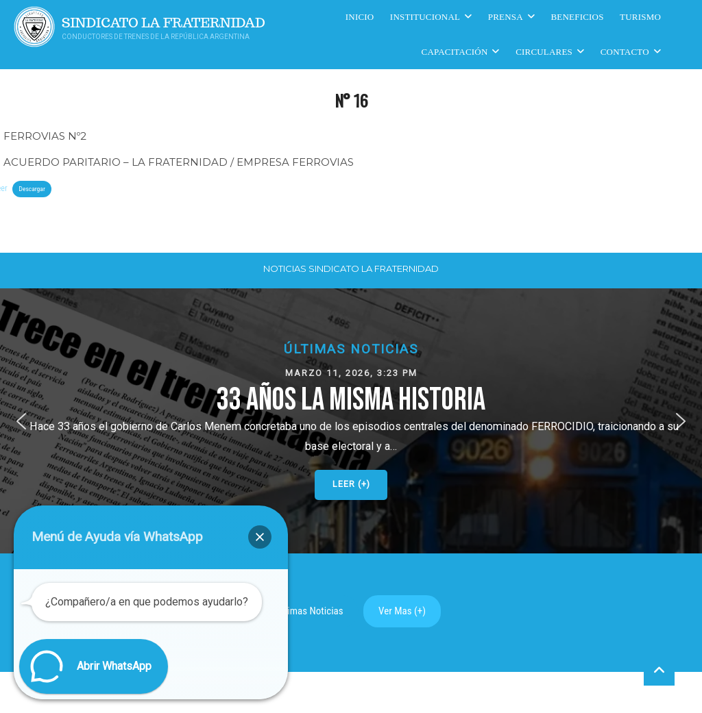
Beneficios (577, 17)
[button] (351, 420)
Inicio (360, 17)
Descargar (32, 188)
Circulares (544, 52)
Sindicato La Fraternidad (163, 23)
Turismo (640, 17)
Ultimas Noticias (309, 611)
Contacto (625, 52)
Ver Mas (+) (402, 611)
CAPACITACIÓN (455, 52)
